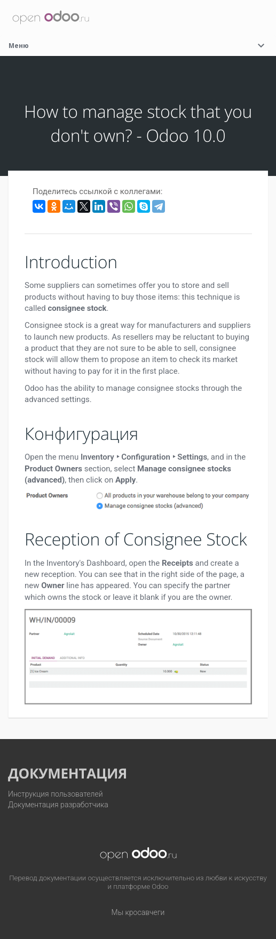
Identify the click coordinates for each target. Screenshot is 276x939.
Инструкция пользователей (55, 794)
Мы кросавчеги (138, 912)
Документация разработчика (58, 804)
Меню (138, 45)
